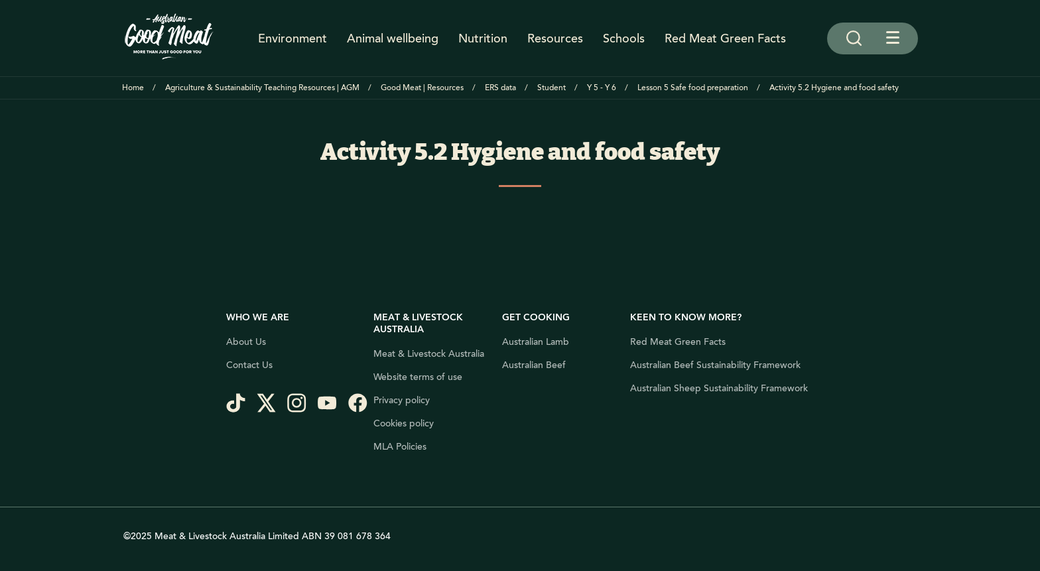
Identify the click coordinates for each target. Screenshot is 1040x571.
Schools (624, 38)
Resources (555, 38)
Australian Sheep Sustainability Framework (719, 388)
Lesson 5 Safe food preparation (692, 88)
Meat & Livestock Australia (428, 354)
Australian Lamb (535, 342)
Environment (292, 38)
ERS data (500, 88)
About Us (246, 342)
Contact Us (249, 365)
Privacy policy (401, 400)
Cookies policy (403, 423)
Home (133, 88)
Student (551, 88)
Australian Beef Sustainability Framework (715, 365)
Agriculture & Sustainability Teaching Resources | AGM (262, 88)
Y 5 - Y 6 (601, 88)
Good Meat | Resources (422, 88)
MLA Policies (399, 447)
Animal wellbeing (392, 38)
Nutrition (482, 38)
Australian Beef (534, 365)
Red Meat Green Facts (725, 38)
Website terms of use (417, 377)
